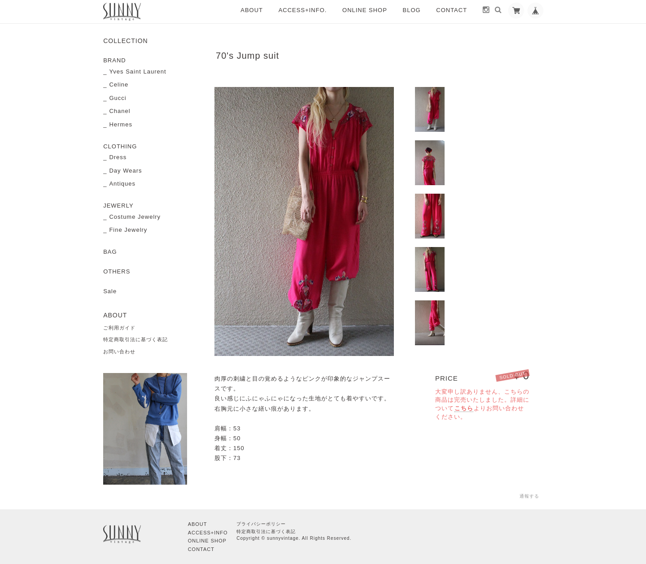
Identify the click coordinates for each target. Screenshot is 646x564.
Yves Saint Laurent (137, 71)
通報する (529, 496)
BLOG (412, 10)
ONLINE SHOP (364, 10)
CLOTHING (120, 146)
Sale (110, 291)
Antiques (122, 183)
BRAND (114, 60)
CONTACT (451, 10)
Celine (118, 84)
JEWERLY (118, 205)
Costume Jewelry (135, 216)
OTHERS (116, 271)
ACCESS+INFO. (303, 10)
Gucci (117, 98)
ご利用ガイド (119, 327)
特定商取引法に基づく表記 (135, 339)
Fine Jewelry (128, 229)
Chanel (119, 111)
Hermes (120, 124)
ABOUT (251, 10)
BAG (110, 251)
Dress (118, 157)
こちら (463, 408)
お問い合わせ (119, 351)
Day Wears (125, 170)
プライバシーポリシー (261, 523)
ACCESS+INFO (208, 531)
